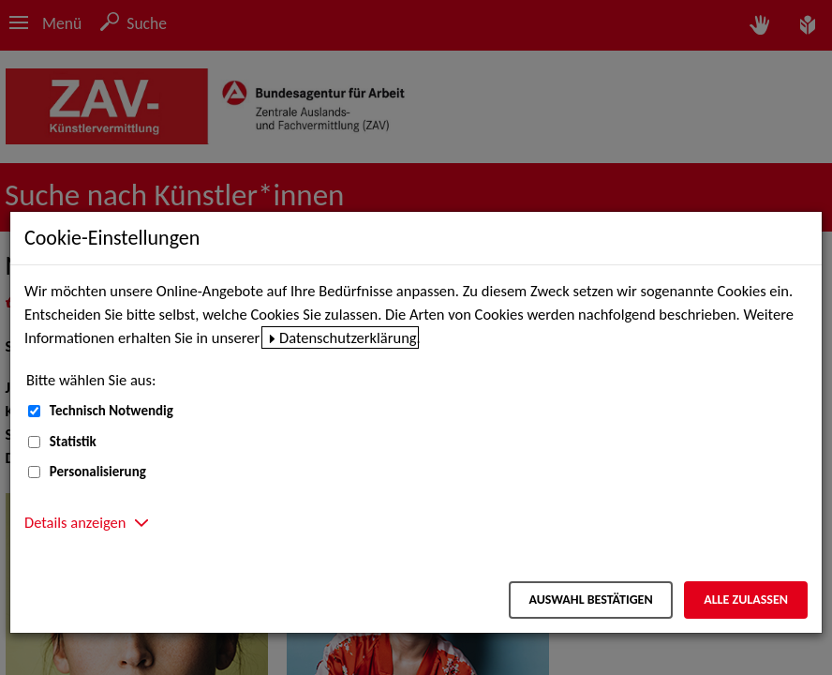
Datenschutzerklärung (348, 337)
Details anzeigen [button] (75, 522)
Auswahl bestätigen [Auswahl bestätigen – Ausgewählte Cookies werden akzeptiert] (590, 600)
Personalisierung (98, 471)
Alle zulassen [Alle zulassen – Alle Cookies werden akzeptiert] (746, 600)
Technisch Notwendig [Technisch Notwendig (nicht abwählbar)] (111, 410)
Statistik (73, 441)
